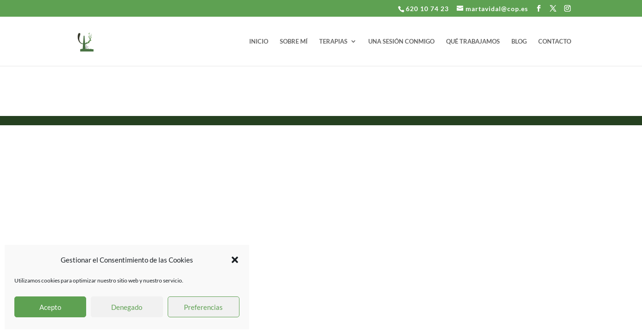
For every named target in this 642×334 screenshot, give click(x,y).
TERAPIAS (333, 41)
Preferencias (203, 307)
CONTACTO (554, 41)
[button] (234, 259)
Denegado (126, 307)
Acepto (50, 307)
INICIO (258, 41)
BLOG (519, 41)
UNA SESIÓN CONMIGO (401, 41)
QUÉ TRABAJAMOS (473, 41)
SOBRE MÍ (294, 41)
